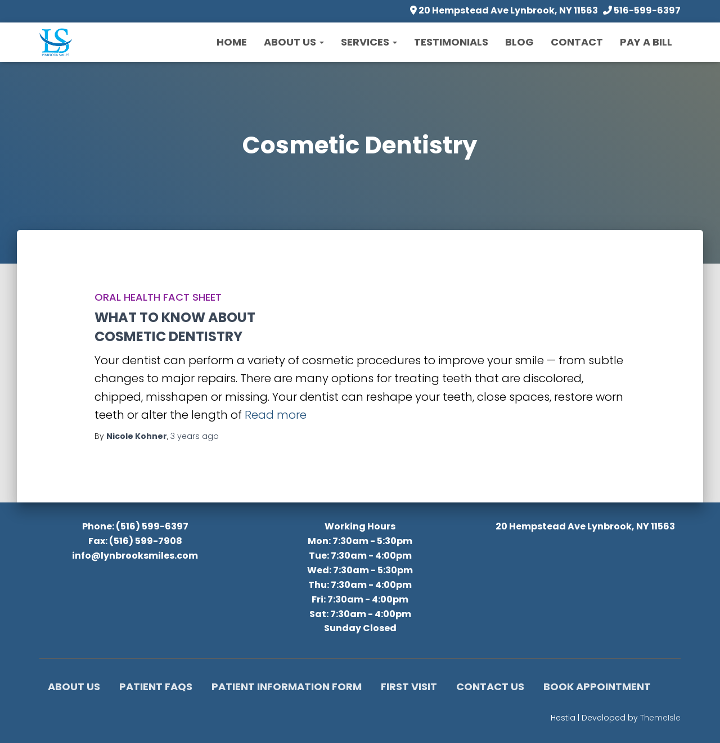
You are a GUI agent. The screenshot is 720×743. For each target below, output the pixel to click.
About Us (294, 42)
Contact (577, 42)
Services (369, 42)
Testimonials (451, 42)
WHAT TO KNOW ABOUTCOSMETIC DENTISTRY (174, 327)
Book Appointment (597, 686)
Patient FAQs (155, 686)
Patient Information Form (287, 686)
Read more (276, 415)
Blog (519, 42)
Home (232, 42)
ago (194, 436)
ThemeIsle (660, 717)
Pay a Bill (646, 42)
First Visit (409, 686)
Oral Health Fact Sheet (158, 297)
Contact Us (490, 686)
